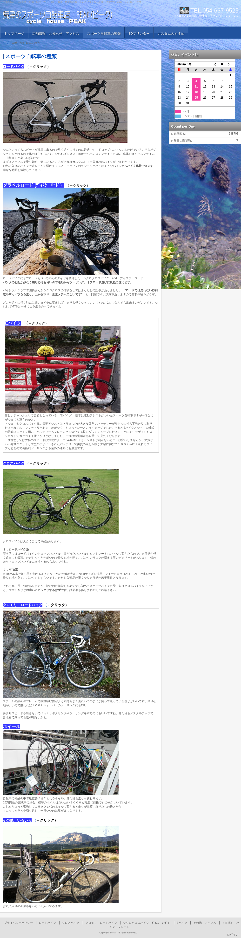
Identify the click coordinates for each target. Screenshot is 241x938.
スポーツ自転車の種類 (104, 33)
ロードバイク (47, 922)
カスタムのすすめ (170, 33)
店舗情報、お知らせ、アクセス (55, 33)
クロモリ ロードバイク (101, 922)
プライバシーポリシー (18, 922)
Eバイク (182, 922)
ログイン (233, 934)
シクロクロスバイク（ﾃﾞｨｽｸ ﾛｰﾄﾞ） (147, 922)
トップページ (14, 33)
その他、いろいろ (204, 922)
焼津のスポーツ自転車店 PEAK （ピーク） (57, 17)
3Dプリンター (139, 33)
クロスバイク (70, 922)
